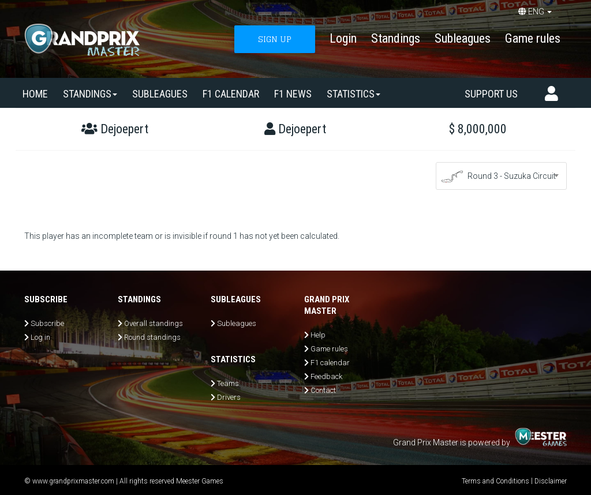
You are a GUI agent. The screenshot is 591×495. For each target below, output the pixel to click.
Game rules (532, 38)
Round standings (152, 337)
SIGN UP (274, 39)
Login (343, 38)
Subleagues (463, 38)
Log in (40, 337)
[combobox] (501, 176)
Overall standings (153, 323)
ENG (535, 11)
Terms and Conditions (495, 481)
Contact (323, 390)
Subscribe (47, 323)
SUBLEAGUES (160, 94)
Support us (491, 94)
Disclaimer (550, 481)
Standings (395, 38)
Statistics (353, 94)
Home (35, 94)
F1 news (293, 94)
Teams (228, 383)
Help (318, 335)
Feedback (326, 376)
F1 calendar (231, 94)
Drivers (229, 397)
